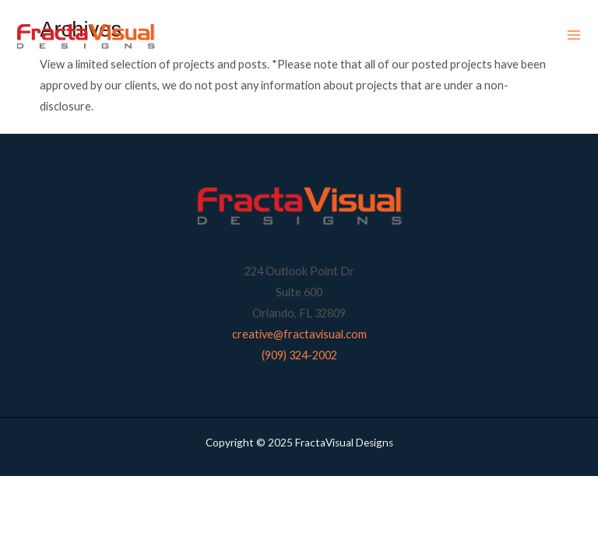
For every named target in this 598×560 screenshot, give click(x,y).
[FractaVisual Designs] (86, 35)
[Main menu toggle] (574, 35)
